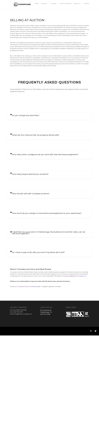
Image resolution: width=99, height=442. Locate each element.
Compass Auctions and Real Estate (29, 286)
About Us (77, 3)
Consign (53, 3)
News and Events (66, 3)
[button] (49, 116)
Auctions (44, 3)
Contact (86, 3)
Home (37, 3)
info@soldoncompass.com (77, 276)
